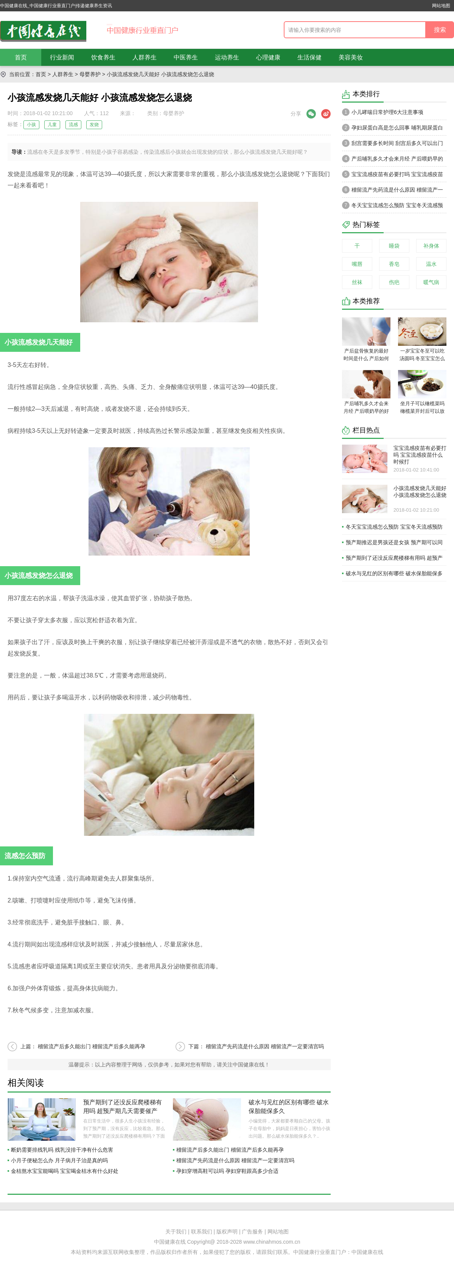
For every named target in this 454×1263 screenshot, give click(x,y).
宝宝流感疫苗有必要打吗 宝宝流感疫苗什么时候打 (392, 176)
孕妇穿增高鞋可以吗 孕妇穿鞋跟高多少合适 (227, 1171)
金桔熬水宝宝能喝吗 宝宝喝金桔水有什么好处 (64, 1171)
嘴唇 (357, 264)
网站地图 (441, 5)
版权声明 (227, 1232)
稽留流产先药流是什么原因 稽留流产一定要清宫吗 (265, 1046)
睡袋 (394, 246)
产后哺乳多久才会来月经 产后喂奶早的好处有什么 (392, 160)
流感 (73, 124)
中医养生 (186, 57)
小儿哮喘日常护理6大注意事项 (382, 112)
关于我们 (176, 1232)
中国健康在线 (367, 1252)
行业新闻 (62, 57)
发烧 (94, 124)
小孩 (31, 124)
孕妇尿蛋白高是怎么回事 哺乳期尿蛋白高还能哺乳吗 (392, 129)
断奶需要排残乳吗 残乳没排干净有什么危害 (62, 1150)
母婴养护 (90, 74)
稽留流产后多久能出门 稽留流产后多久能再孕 (91, 1046)
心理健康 (268, 57)
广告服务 (252, 1232)
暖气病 (431, 282)
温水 (431, 264)
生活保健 (309, 57)
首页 (21, 57)
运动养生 (227, 57)
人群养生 (144, 57)
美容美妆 (351, 57)
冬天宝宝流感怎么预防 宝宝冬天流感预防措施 (392, 207)
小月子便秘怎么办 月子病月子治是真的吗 (59, 1160)
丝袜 (357, 282)
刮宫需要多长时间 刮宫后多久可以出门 (392, 143)
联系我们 (201, 1232)
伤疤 (394, 282)
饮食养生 (103, 57)
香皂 (394, 264)
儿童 (52, 124)
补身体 (431, 246)
